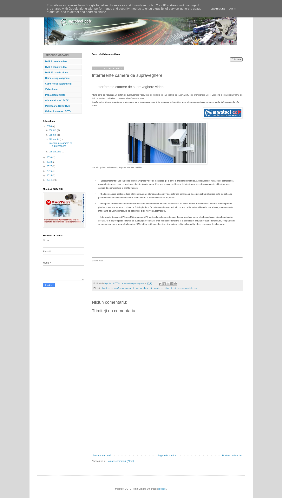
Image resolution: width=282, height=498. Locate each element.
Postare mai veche (231, 455)
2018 (49, 162)
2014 (49, 180)
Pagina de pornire (166, 455)
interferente (107, 288)
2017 (49, 166)
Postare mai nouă (102, 455)
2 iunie (53, 130)
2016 (49, 171)
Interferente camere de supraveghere (60, 144)
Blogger (162, 489)
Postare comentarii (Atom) (120, 461)
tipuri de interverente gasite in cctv (181, 288)
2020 (49, 157)
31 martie (54, 139)
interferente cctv (157, 288)
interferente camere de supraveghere (131, 288)
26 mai (53, 134)
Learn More (218, 8)
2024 (49, 126)
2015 (49, 175)
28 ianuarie (55, 151)
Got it (232, 8)
